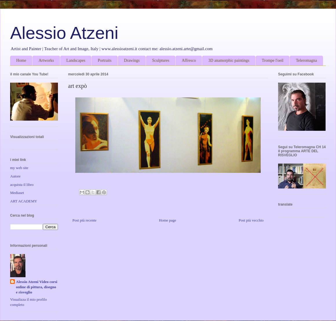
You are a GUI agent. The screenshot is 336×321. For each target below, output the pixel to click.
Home (21, 60)
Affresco (189, 60)
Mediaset (17, 193)
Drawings (132, 60)
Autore (15, 176)
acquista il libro (22, 184)
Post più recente (84, 220)
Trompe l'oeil (273, 60)
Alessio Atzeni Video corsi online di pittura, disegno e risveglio (36, 287)
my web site (19, 168)
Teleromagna (306, 60)
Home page (167, 220)
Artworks (46, 60)
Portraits (104, 60)
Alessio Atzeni (64, 33)
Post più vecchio (251, 220)
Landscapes (75, 60)
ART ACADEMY (23, 201)
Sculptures (160, 60)
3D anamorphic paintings (228, 60)
